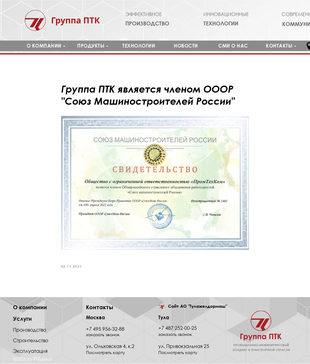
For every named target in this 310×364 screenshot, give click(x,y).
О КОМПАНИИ (44, 46)
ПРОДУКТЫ (90, 46)
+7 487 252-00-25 (177, 328)
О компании (30, 307)
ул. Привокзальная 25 (183, 346)
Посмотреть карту (177, 352)
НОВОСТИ (186, 46)
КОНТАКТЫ (279, 46)
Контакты (99, 307)
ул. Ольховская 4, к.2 (110, 346)
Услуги (22, 319)
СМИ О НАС (233, 46)
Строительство (30, 341)
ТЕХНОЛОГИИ (138, 46)
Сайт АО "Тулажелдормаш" (197, 306)
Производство (29, 330)
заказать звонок (175, 334)
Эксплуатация (30, 351)
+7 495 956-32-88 (105, 329)
